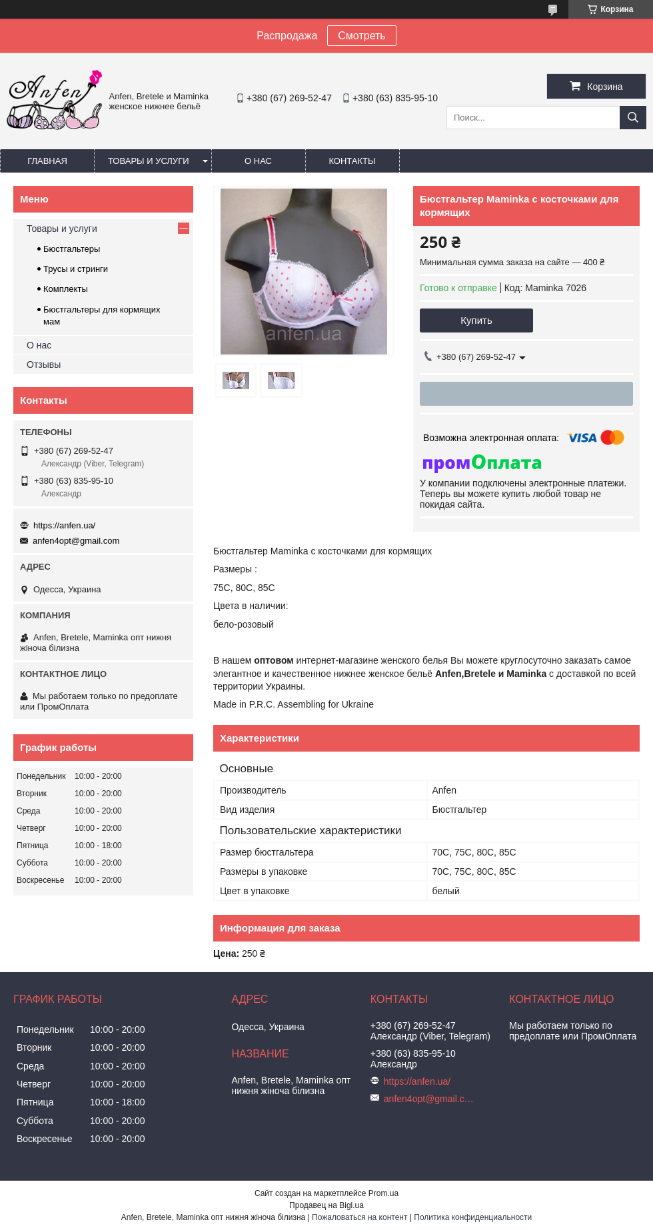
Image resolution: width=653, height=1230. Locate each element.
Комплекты (65, 289)
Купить (476, 320)
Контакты (351, 161)
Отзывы (44, 364)
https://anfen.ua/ (64, 525)
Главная (47, 161)
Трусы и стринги (75, 269)
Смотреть (361, 35)
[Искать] (633, 117)
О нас (258, 161)
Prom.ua (383, 1193)
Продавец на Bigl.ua (326, 1205)
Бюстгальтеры (71, 249)
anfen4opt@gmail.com (76, 541)
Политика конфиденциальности (473, 1217)
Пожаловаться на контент (359, 1217)
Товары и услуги (148, 161)
